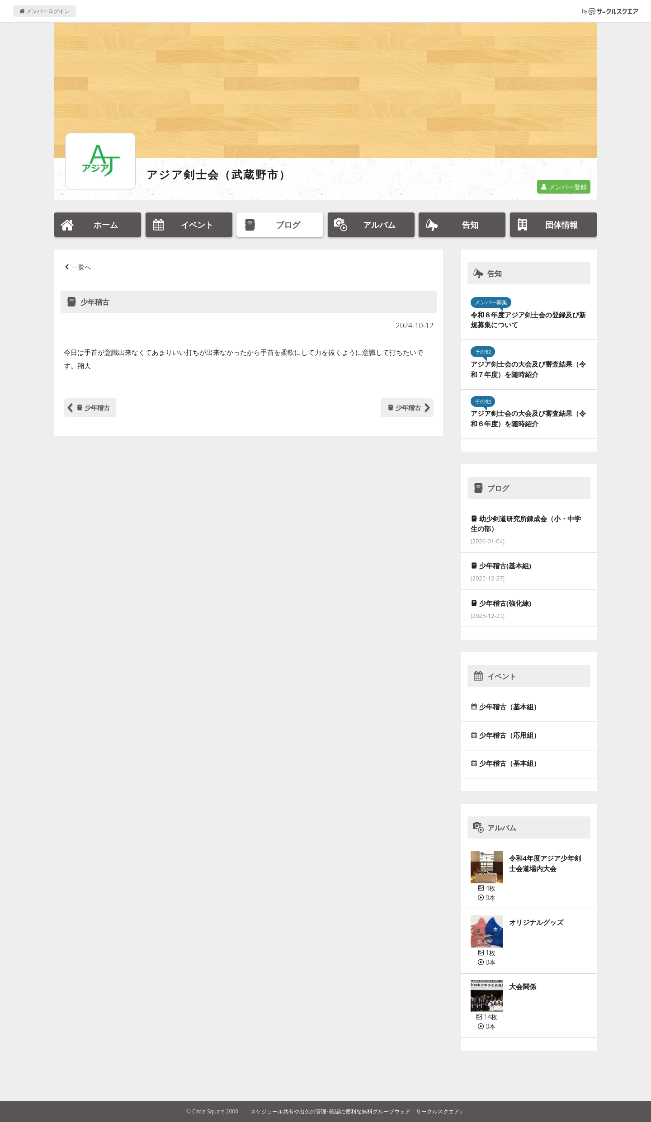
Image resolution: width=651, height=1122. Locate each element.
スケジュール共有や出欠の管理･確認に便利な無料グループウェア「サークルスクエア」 (357, 1111)
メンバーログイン (44, 11)
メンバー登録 (564, 187)
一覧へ (81, 267)
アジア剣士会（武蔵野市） (218, 174)
